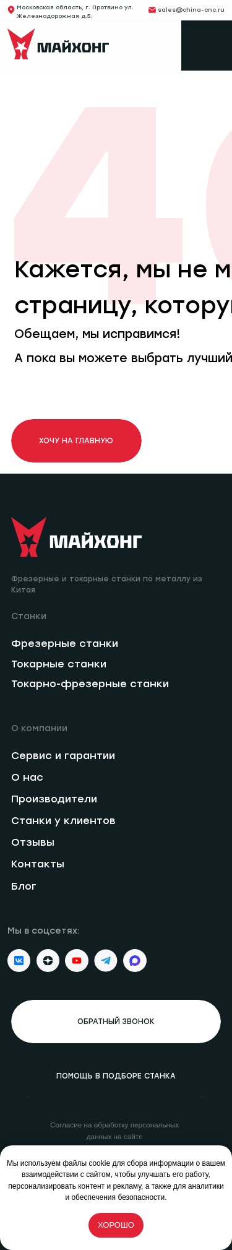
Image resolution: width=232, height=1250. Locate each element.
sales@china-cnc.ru (191, 9)
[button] (116, 1021)
